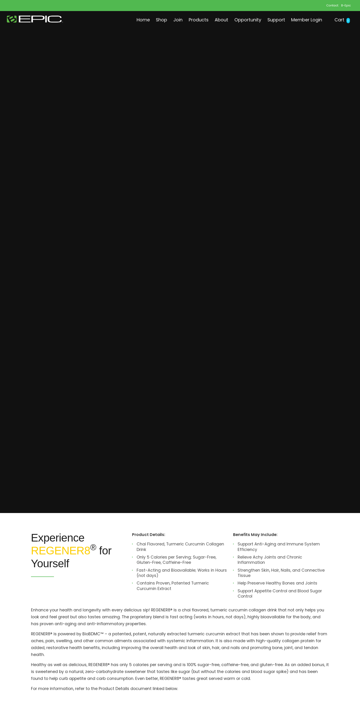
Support (271, 20)
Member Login (304, 20)
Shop (150, 20)
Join (167, 20)
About (213, 20)
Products (189, 20)
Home (130, 20)
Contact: (332, 5)
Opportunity (241, 20)
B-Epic (346, 5)
